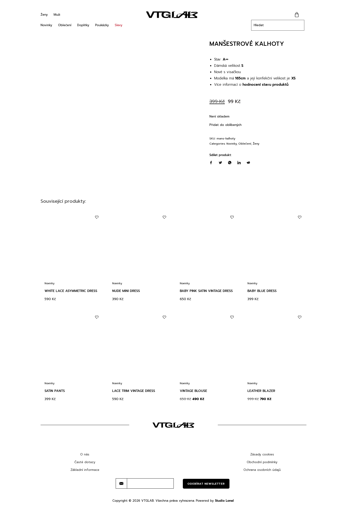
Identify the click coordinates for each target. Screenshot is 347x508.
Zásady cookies (262, 454)
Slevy (118, 25)
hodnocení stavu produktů (265, 84)
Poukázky (102, 25)
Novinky (46, 25)
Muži (57, 14)
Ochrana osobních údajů (262, 470)
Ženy (44, 14)
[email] (150, 483)
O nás (84, 454)
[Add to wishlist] (96, 217)
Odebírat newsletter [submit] (206, 484)
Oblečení (64, 25)
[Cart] (296, 14)
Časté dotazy (84, 462)
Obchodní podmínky (262, 462)
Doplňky (83, 25)
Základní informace (84, 470)
